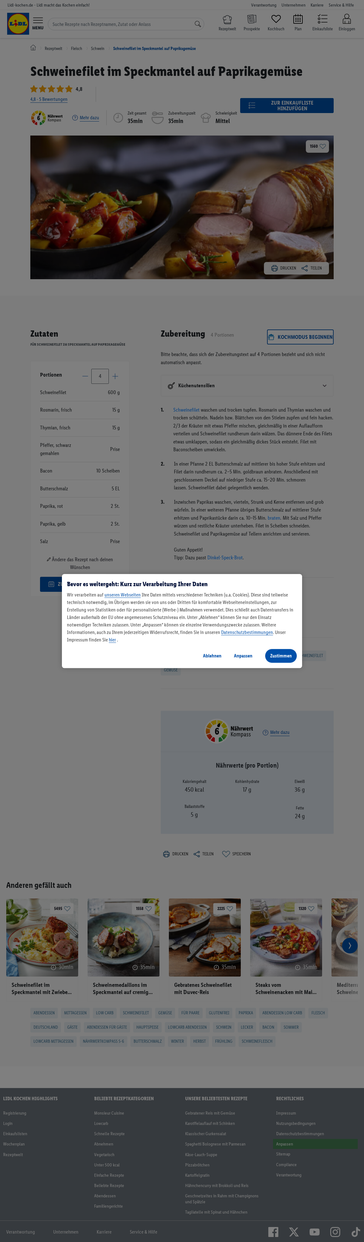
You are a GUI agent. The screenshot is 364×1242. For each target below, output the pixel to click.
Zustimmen (281, 656)
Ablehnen (212, 656)
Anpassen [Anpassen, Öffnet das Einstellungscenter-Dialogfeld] (243, 656)
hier (112, 640)
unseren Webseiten (122, 595)
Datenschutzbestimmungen (247, 632)
